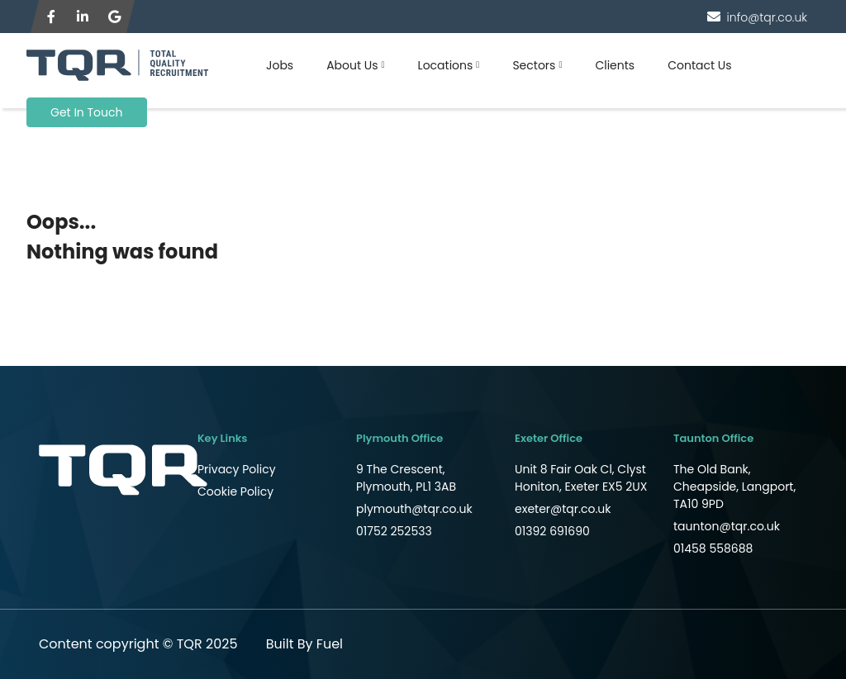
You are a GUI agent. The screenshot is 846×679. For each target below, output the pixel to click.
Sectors (533, 65)
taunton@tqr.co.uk (726, 526)
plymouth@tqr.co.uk (414, 509)
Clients (614, 65)
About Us (352, 65)
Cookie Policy (235, 491)
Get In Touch (86, 112)
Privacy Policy (236, 469)
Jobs (279, 65)
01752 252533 (394, 531)
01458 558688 (713, 548)
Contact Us (699, 65)
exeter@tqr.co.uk (563, 509)
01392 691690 (552, 531)
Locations (445, 65)
